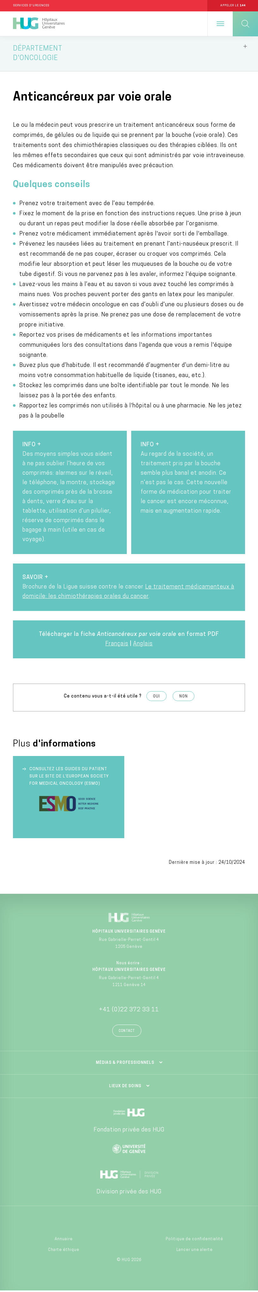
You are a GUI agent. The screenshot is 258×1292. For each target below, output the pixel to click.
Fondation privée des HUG (129, 1131)
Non (183, 698)
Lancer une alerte (194, 1251)
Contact (127, 1032)
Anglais (143, 645)
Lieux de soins (125, 1087)
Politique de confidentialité (194, 1240)
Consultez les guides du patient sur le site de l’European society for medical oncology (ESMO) (69, 777)
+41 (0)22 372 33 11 (129, 1011)
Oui (156, 698)
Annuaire (64, 1240)
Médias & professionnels (125, 1064)
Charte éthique (63, 1251)
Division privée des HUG (129, 1193)
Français (116, 645)
